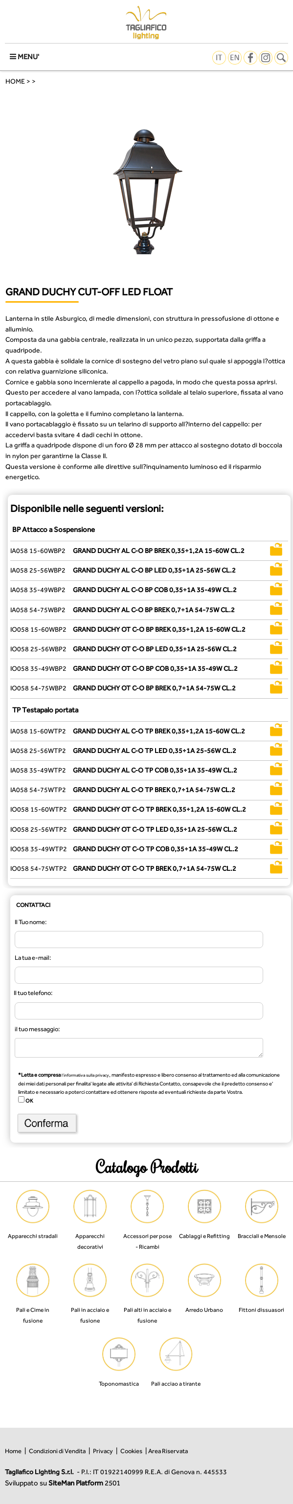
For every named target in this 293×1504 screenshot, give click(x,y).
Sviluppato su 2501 (62, 1483)
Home (13, 1451)
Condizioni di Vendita (57, 1451)
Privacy (103, 1451)
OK (28, 1101)
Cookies (131, 1451)
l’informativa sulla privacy (85, 1075)
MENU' (24, 56)
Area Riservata (168, 1451)
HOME (15, 81)
